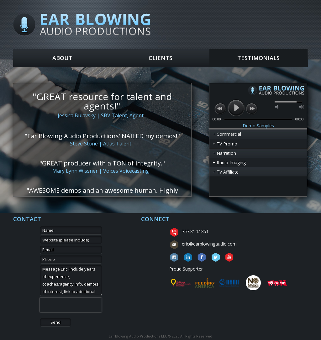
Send (55, 322)
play (236, 107)
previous (220, 108)
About (62, 58)
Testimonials (258, 58)
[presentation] (71, 305)
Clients (160, 58)
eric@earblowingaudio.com (203, 244)
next (251, 108)
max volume (301, 107)
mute (277, 107)
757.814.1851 (189, 231)
